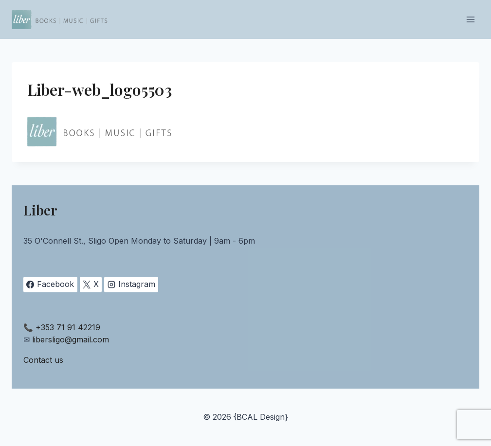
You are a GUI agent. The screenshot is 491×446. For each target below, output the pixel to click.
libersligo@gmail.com (70, 339)
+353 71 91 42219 (68, 327)
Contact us (43, 360)
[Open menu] (470, 19)
